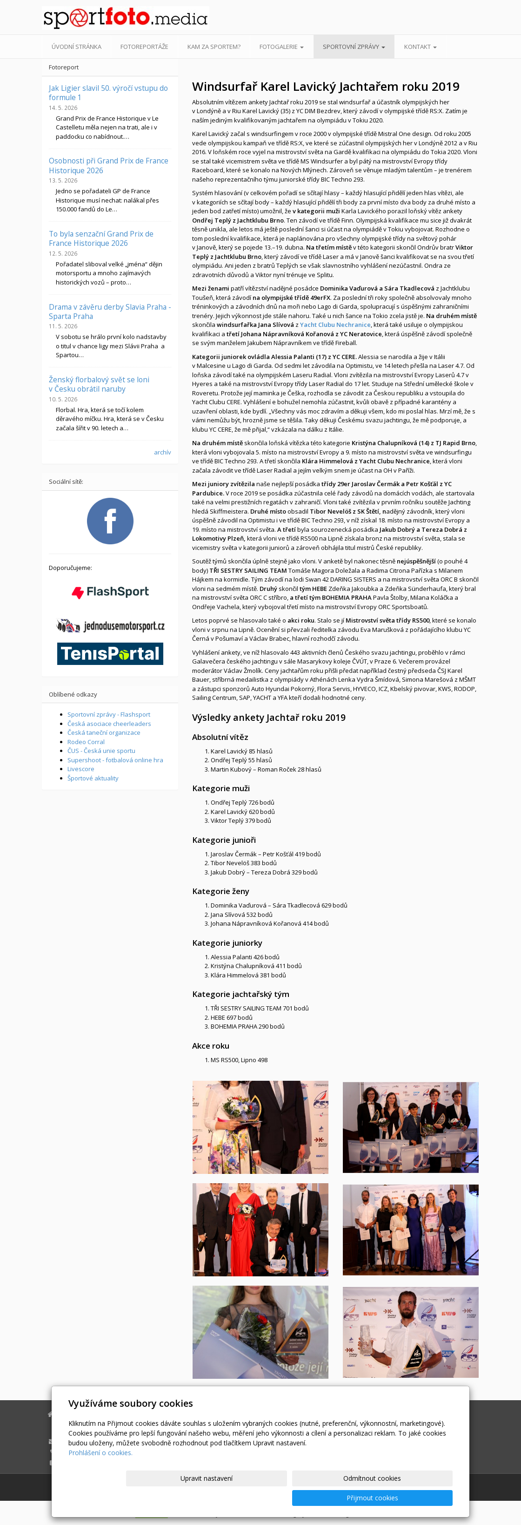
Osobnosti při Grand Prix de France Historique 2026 (108, 165)
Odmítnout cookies (341, 1497)
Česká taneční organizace (103, 732)
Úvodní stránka (76, 46)
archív (162, 452)
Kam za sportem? (213, 46)
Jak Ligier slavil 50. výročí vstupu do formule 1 (108, 92)
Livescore (80, 769)
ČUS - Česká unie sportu (101, 750)
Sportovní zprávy (354, 46)
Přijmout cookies (417, 1497)
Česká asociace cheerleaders (109, 723)
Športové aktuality (93, 778)
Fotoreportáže (144, 46)
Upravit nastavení (265, 1497)
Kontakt (420, 46)
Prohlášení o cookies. (100, 1472)
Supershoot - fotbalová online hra (115, 760)
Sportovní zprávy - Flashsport (108, 714)
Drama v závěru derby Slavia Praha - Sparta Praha (110, 311)
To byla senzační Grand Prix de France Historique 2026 (101, 238)
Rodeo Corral (86, 742)
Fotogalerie (282, 46)
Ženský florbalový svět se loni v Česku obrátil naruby (99, 384)
